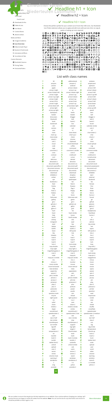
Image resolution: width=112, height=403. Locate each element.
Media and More (16, 38)
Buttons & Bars (19, 35)
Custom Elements (16, 59)
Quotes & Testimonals (21, 50)
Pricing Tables (19, 65)
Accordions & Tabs (20, 56)
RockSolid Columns (20, 62)
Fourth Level (20, 19)
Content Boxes (19, 31)
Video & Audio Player (21, 47)
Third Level (18, 16)
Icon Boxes (18, 28)
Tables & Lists (19, 25)
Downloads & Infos (20, 22)
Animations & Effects (21, 53)
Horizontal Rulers (20, 68)
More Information (95, 398)
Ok (106, 398)
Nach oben (56, 371)
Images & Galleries (20, 41)
